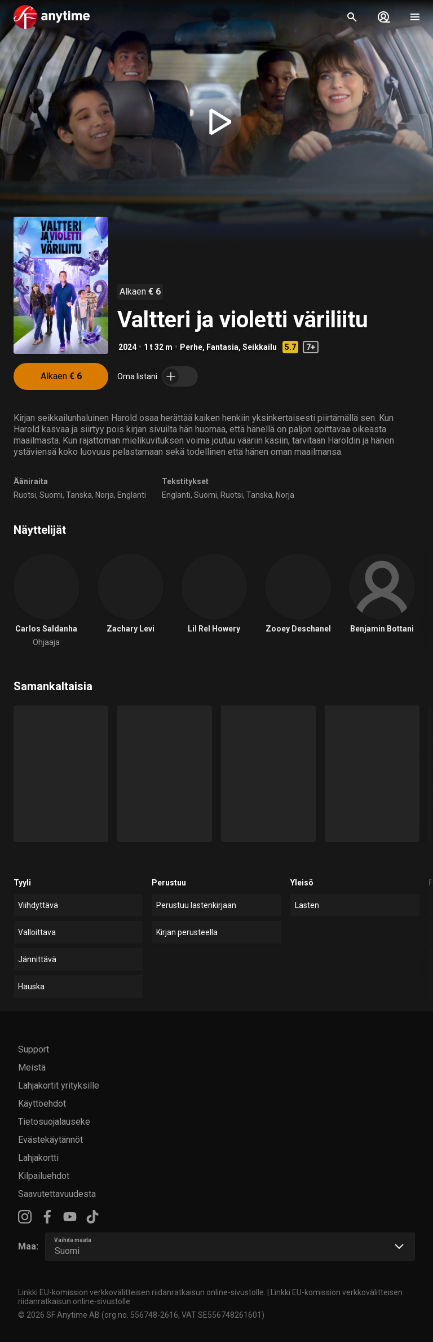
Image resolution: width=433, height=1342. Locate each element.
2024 (127, 347)
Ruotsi (25, 494)
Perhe (191, 347)
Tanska (79, 494)
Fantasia (222, 347)
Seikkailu (259, 347)
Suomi (51, 494)
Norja (104, 494)
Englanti (131, 494)
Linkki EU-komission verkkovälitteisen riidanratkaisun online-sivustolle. (142, 1292)
